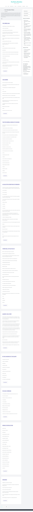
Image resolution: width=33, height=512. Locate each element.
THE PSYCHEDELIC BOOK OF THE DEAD (11, 122)
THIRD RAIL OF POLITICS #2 (8, 250)
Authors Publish (27, 61)
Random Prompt (26, 15)
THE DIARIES (5, 79)
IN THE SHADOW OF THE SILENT (9, 358)
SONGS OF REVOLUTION (7, 426)
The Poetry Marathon (16, 1)
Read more (5, 113)
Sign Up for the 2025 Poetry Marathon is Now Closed (27, 26)
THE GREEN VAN (6, 23)
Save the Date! (25, 24)
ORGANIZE (4, 481)
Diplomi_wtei (25, 40)
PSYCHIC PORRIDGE (6, 392)
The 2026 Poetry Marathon (27, 49)
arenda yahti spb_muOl (26, 23)
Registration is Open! (26, 55)
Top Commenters (26, 13)
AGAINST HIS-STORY (7, 315)
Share (1, 18)
